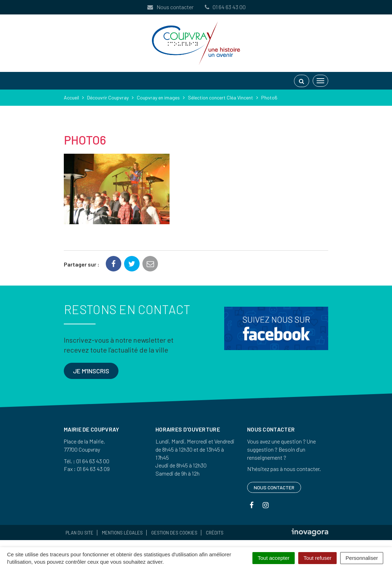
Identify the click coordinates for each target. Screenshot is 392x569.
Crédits (214, 533)
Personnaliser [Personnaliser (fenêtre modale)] (361, 558)
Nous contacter (170, 7)
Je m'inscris (91, 371)
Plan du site (79, 533)
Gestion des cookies (174, 533)
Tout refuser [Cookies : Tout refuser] (317, 558)
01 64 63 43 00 (224, 7)
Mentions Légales (122, 533)
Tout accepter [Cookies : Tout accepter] (273, 558)
